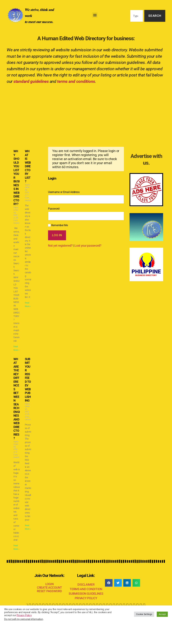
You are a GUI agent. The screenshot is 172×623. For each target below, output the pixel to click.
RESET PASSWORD (49, 591)
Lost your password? (88, 245)
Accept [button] (162, 614)
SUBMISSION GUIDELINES (86, 593)
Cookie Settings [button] (144, 614)
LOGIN (49, 584)
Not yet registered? (60, 245)
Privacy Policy (24, 615)
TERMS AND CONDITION (86, 589)
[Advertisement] (86, 112)
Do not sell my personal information (23, 619)
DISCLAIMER (85, 584)
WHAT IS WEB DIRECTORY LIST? (28, 166)
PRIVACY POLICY (86, 598)
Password (53, 208)
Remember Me (58, 225)
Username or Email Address (63, 192)
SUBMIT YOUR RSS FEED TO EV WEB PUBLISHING (28, 379)
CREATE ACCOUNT (49, 587)
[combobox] (136, 16)
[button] (95, 15)
